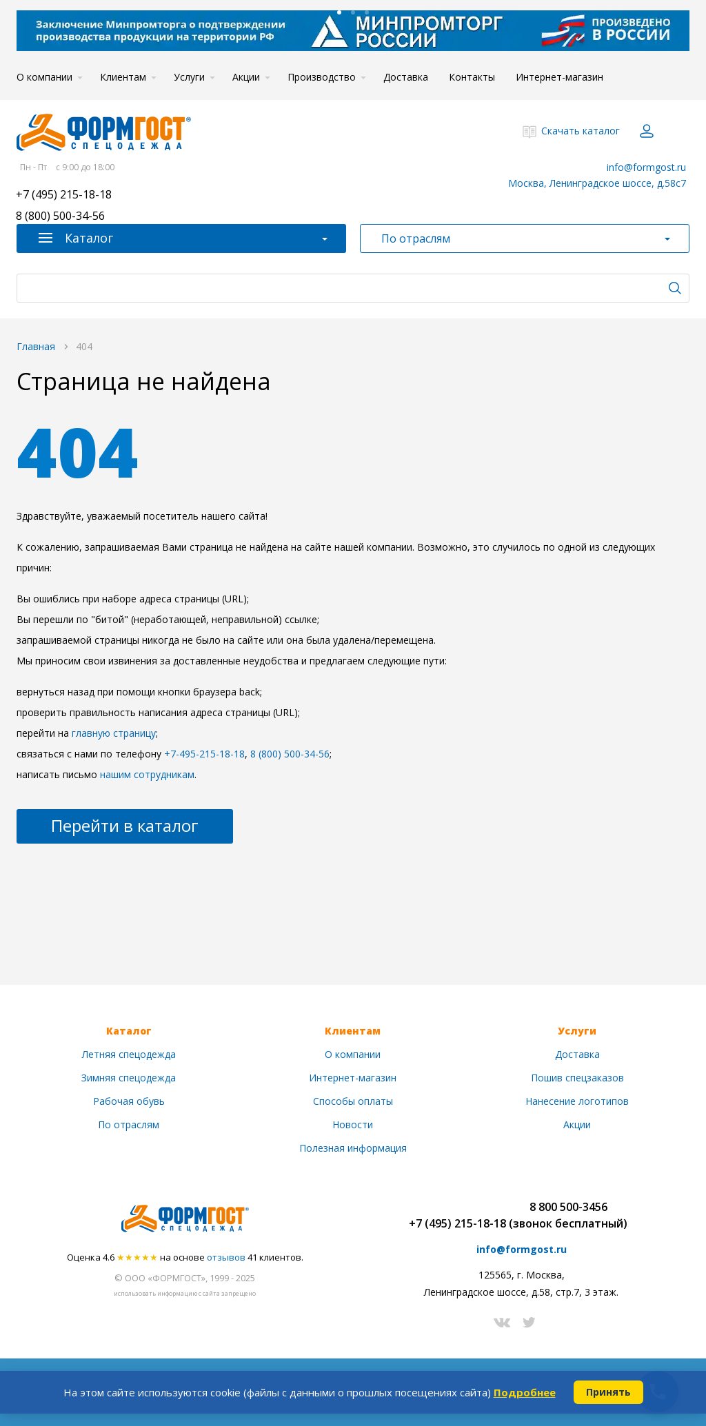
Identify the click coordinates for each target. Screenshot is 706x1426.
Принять (608, 1391)
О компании (44, 76)
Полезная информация (353, 1147)
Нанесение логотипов (577, 1101)
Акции (246, 76)
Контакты (472, 76)
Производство (322, 76)
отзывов (226, 1257)
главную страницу (114, 733)
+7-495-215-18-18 (204, 753)
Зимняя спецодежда (128, 1077)
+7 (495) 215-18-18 (64, 195)
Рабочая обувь (129, 1101)
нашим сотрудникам (147, 774)
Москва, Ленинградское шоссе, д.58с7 (597, 183)
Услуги (189, 76)
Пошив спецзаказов (577, 1077)
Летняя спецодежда (129, 1054)
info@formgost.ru (646, 167)
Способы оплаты (353, 1101)
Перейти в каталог (125, 825)
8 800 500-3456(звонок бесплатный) (568, 1215)
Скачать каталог (580, 130)
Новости (352, 1124)
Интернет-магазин (559, 76)
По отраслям (128, 1124)
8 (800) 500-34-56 (60, 216)
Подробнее (525, 1392)
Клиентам (123, 76)
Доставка (405, 76)
